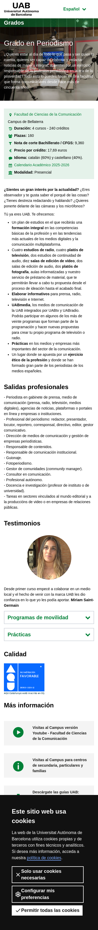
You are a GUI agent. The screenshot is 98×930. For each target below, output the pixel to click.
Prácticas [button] (49, 634)
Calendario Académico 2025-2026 (41, 165)
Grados (14, 22)
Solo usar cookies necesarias (38, 874)
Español (78, 8)
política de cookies (44, 858)
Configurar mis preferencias (35, 894)
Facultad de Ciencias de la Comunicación (48, 114)
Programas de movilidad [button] (49, 617)
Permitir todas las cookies (47, 910)
